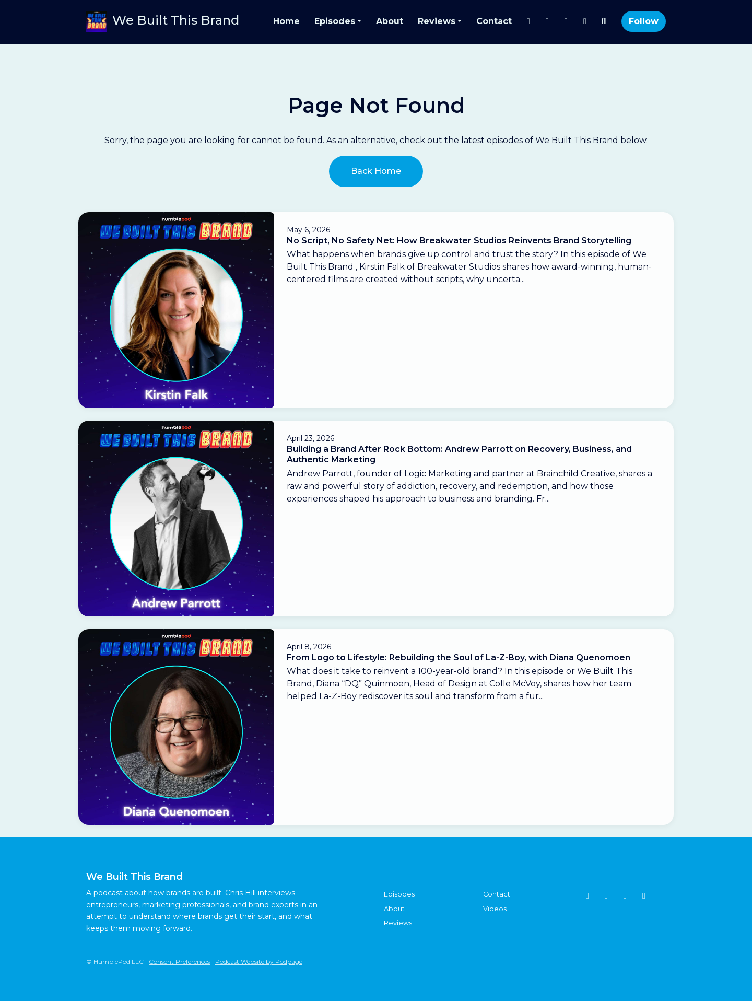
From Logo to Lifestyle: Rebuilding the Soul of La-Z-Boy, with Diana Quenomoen (458, 657)
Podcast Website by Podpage (258, 961)
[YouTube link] (566, 21)
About (389, 21)
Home (286, 21)
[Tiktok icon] (606, 896)
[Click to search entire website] (603, 21)
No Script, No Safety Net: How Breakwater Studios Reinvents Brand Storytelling (459, 241)
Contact (494, 21)
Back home (376, 171)
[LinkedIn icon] (644, 896)
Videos (495, 909)
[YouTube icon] (625, 896)
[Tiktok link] (584, 21)
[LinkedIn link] (547, 21)
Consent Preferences (179, 961)
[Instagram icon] (587, 896)
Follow (644, 21)
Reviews (436, 21)
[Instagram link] (528, 21)
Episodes (334, 21)
